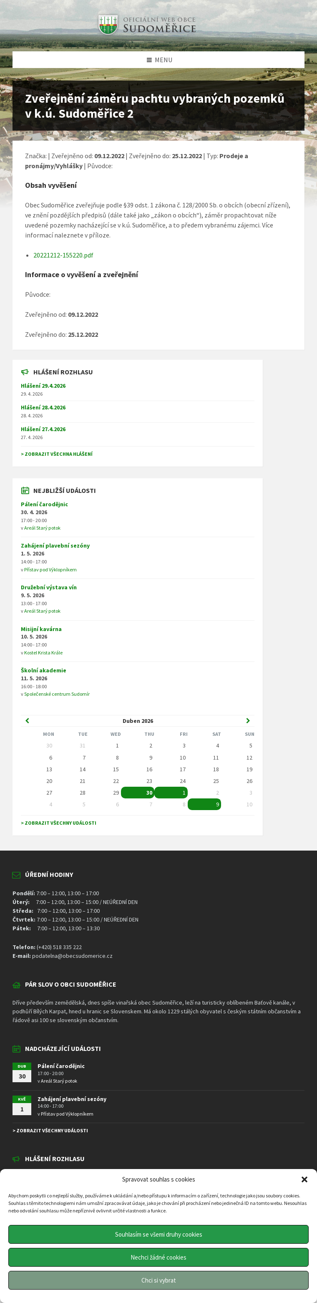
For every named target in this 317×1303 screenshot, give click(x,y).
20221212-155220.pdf (63, 255)
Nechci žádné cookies (158, 1257)
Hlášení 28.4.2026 (43, 407)
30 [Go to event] (149, 792)
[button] (304, 1179)
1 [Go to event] (184, 792)
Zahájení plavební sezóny (55, 545)
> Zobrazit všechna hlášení (57, 454)
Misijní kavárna (41, 629)
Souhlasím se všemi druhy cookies (158, 1234)
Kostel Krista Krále (43, 652)
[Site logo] (146, 35)
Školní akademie (43, 670)
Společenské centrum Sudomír (57, 694)
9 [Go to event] (217, 804)
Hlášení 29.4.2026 (43, 385)
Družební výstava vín (49, 587)
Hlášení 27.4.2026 (43, 429)
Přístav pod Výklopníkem (50, 569)
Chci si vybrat (158, 1280)
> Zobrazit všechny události (58, 823)
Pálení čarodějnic (44, 504)
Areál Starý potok (42, 528)
